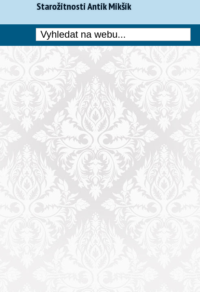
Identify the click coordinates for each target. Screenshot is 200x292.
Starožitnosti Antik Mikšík (84, 6)
